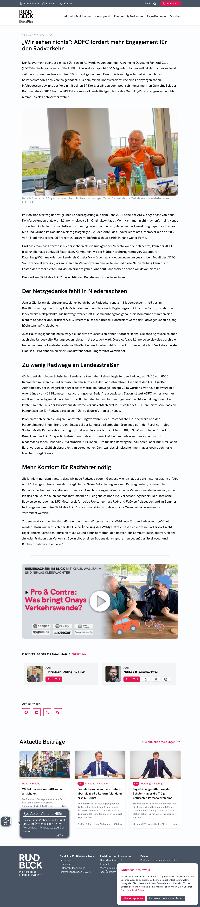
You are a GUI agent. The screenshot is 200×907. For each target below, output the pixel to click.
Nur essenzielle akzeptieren (165, 898)
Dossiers (175, 16)
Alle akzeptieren (133, 898)
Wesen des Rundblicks (113, 868)
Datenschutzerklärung (132, 890)
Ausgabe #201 (79, 653)
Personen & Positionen (128, 16)
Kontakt (104, 864)
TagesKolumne (156, 16)
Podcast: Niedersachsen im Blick (158, 860)
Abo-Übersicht (108, 872)
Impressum (66, 860)
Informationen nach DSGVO (75, 872)
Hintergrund (102, 16)
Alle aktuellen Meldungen (161, 742)
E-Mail (54, 679)
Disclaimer (66, 864)
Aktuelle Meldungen (77, 16)
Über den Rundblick (111, 860)
